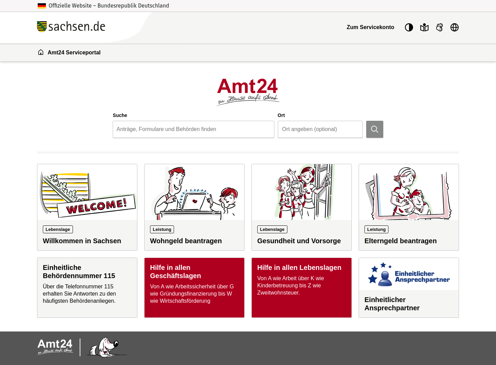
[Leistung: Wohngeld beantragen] (194, 207)
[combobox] (193, 129)
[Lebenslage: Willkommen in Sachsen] (87, 207)
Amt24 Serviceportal (69, 52)
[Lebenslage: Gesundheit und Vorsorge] (301, 207)
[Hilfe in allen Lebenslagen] (301, 288)
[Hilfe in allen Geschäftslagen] (194, 288)
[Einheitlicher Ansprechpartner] (409, 288)
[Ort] (320, 129)
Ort (281, 115)
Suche (120, 115)
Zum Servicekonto (370, 27)
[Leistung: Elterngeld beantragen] (409, 207)
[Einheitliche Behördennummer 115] (87, 288)
